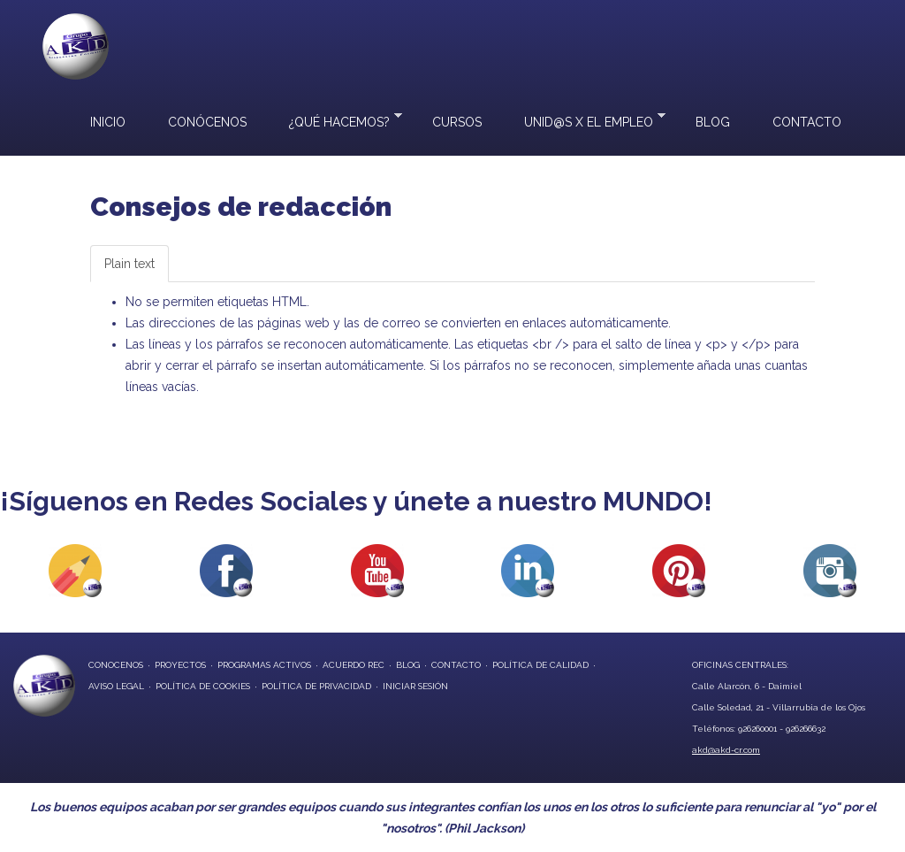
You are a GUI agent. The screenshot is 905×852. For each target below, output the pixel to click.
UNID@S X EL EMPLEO (584, 120)
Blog (713, 122)
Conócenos (207, 122)
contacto (456, 665)
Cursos (457, 122)
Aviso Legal (116, 686)
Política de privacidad (316, 686)
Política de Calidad (540, 665)
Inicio (107, 122)
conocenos (115, 665)
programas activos (264, 665)
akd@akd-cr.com (726, 750)
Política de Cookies (203, 686)
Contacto (806, 122)
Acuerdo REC (353, 665)
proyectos (180, 665)
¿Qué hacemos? (335, 120)
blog (408, 665)
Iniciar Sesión (415, 686)
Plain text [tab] (129, 264)
